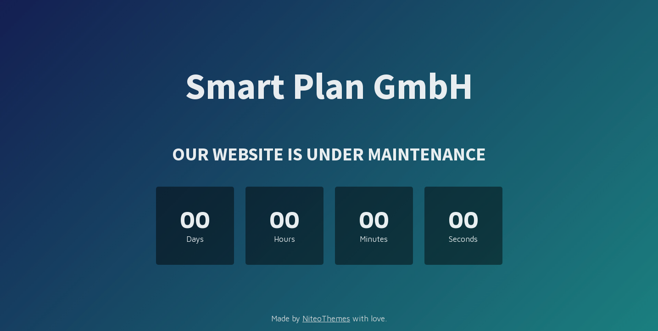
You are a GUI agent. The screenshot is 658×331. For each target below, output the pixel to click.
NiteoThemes (326, 318)
